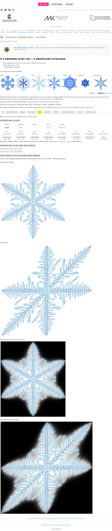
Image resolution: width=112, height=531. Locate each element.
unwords (87, 32)
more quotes (108, 10)
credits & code (91, 112)
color (24, 31)
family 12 (37, 99)
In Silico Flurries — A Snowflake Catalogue (19, 37)
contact (43, 518)
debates (57, 31)
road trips (44, 32)
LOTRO (2, 32)
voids (93, 32)
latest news (57, 4)
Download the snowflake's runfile (11, 149)
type (81, 32)
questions (31, 32)
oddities (47, 112)
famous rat (72, 31)
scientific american (68, 112)
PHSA (82, 518)
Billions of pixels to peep (24, 47)
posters (55, 112)
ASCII (7, 31)
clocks (19, 31)
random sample (11, 112)
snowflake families (89, 97)
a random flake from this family (26, 116)
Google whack (45, 525)
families (22, 112)
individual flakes (103, 97)
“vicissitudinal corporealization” (61, 525)
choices (13, 31)
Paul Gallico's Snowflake (85, 107)
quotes (37, 32)
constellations (31, 31)
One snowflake (41, 37)
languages (106, 31)
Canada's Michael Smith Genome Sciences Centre (63, 518)
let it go (100, 10)
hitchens (91, 31)
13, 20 (48, 127)
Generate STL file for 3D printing (11, 151)
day (3, 31)
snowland (31, 112)
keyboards (98, 31)
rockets (51, 32)
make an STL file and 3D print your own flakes (43, 102)
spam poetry (64, 32)
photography (22, 32)
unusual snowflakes (17, 99)
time (71, 32)
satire (57, 32)
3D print (80, 112)
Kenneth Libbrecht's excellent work (61, 107)
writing (103, 32)
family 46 (46, 99)
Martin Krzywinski (33, 518)
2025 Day (43, 4)
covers (39, 31)
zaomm (109, 32)
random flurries (77, 97)
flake (39, 112)
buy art (69, 4)
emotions (65, 31)
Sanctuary (23, 49)
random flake (9, 116)
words (98, 32)
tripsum (76, 32)
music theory (10, 32)
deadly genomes (48, 31)
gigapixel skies (82, 31)
